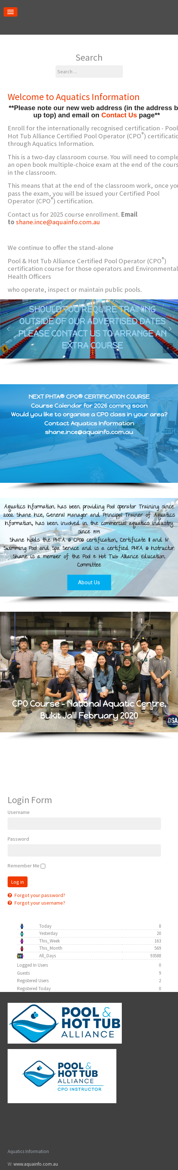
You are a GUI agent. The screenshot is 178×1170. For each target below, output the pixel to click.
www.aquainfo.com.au (35, 1164)
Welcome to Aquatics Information (74, 97)
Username (19, 812)
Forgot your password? (39, 895)
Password (18, 839)
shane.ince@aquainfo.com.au (58, 222)
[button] (8, 329)
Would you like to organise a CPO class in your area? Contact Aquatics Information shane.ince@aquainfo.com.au (89, 423)
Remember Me (24, 865)
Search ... (55, 65)
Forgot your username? (39, 903)
